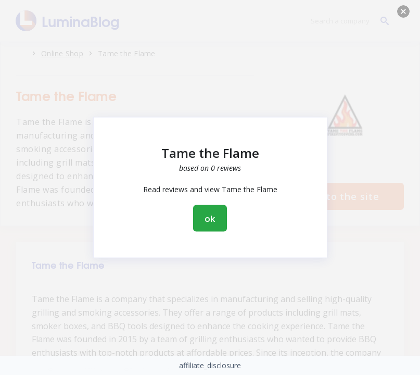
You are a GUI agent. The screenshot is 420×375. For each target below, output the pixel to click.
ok (210, 218)
